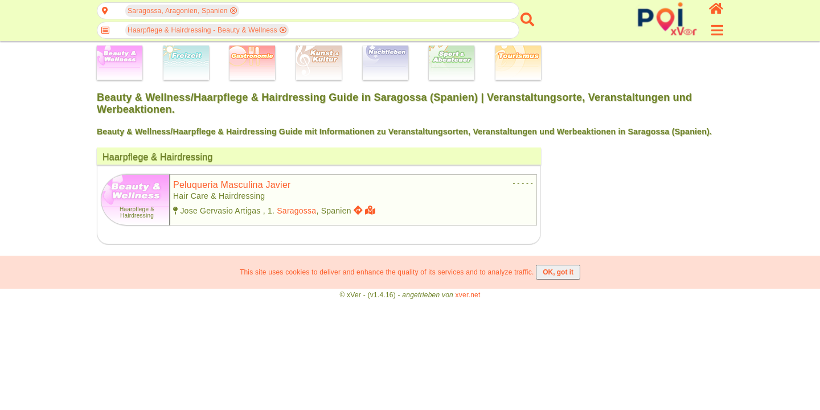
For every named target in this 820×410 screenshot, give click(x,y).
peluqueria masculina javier (232, 185)
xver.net (468, 295)
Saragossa (296, 210)
